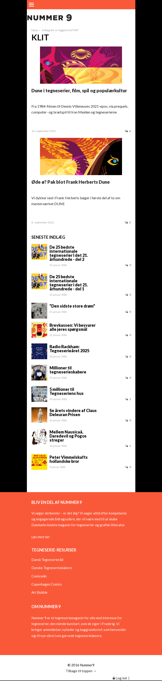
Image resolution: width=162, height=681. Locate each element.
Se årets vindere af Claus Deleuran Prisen (73, 412)
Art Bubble (39, 592)
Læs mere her (40, 537)
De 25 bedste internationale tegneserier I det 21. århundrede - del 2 (68, 253)
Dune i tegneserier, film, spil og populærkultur (79, 90)
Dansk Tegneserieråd (47, 560)
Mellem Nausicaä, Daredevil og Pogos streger (68, 436)
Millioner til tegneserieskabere (67, 370)
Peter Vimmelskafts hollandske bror (68, 459)
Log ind (120, 678)
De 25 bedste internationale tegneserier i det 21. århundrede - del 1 (68, 283)
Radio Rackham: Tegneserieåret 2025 (69, 349)
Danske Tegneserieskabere (51, 568)
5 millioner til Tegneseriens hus (66, 391)
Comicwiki (39, 576)
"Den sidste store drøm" (72, 306)
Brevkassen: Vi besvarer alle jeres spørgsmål (72, 327)
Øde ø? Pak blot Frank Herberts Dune (70, 182)
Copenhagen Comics (46, 584)
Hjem (34, 30)
